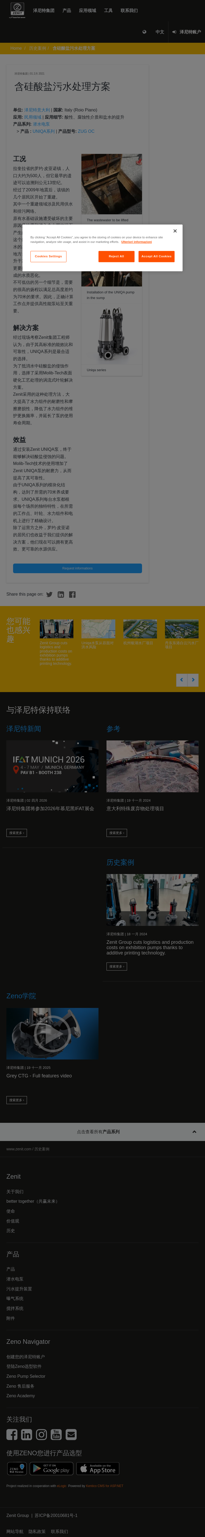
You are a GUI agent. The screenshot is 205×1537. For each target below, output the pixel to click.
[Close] (175, 231)
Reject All (116, 256)
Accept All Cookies (156, 256)
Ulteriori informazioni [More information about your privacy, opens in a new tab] (136, 241)
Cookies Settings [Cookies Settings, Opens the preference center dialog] (48, 256)
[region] (102, 247)
